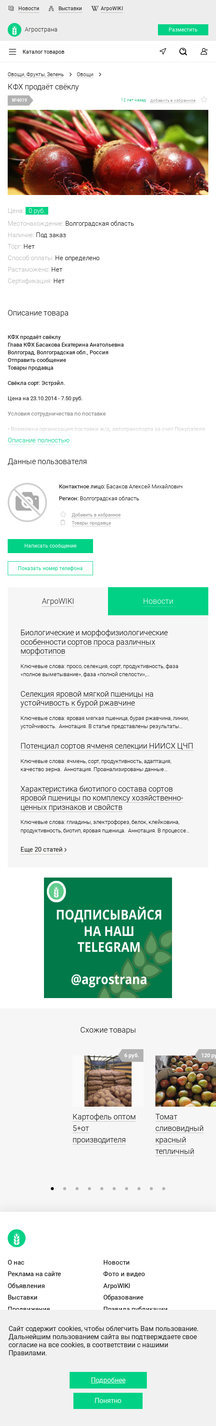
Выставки (70, 8)
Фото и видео (124, 1274)
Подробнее (108, 1380)
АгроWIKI (112, 8)
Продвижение (29, 1309)
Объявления (26, 1286)
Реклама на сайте (34, 1274)
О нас (16, 1262)
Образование (123, 1297)
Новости (28, 8)
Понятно (108, 1400)
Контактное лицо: (82, 486)
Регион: (69, 498)
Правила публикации (135, 1309)
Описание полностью (39, 440)
